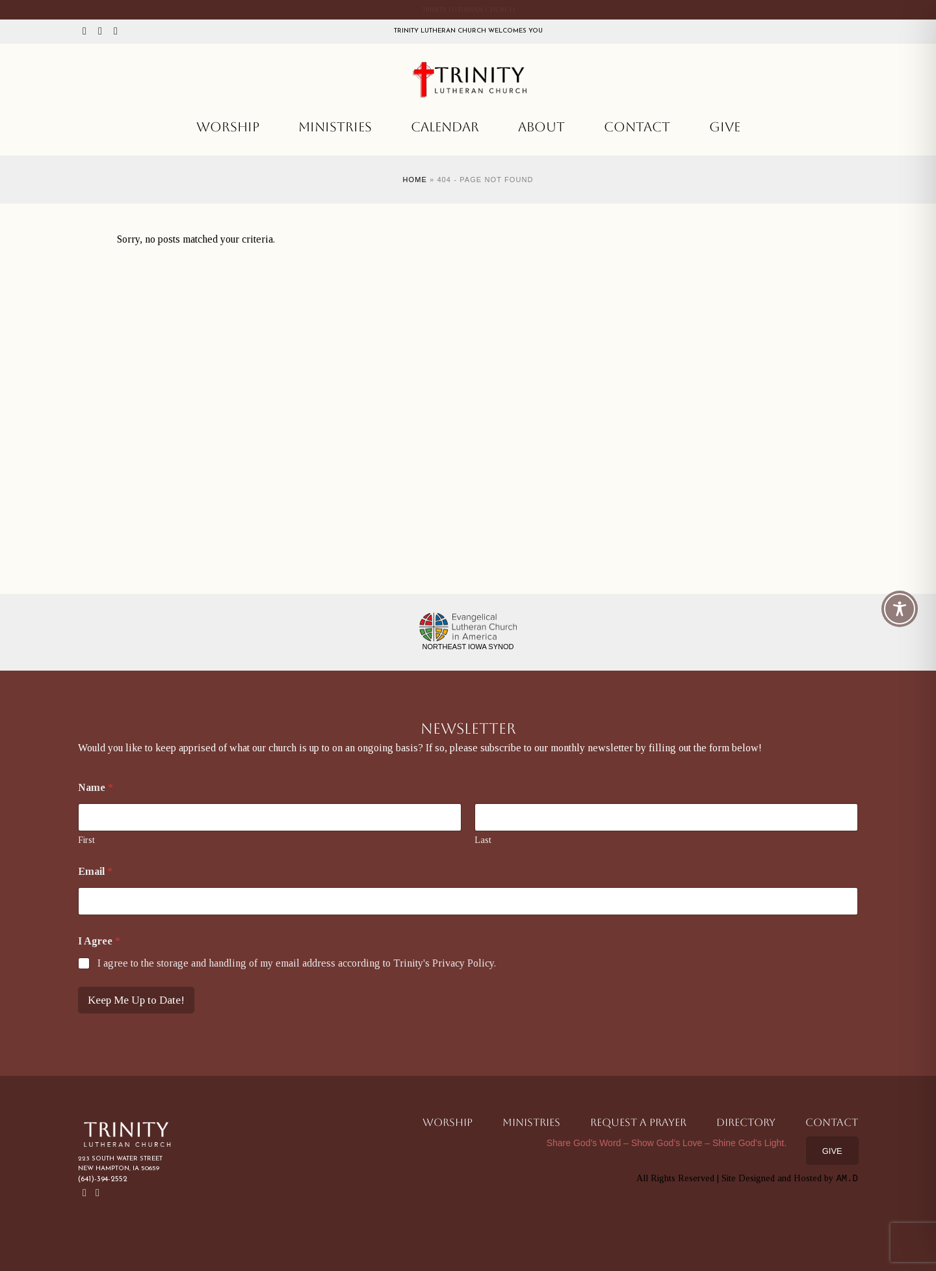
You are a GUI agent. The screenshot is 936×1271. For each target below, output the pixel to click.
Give (724, 127)
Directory (745, 1122)
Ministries (335, 127)
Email (95, 871)
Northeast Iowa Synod (468, 646)
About (541, 127)
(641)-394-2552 (102, 1179)
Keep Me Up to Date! (136, 1000)
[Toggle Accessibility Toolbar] (899, 609)
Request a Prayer (638, 1122)
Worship (227, 127)
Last (482, 840)
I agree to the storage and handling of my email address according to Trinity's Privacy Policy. (297, 963)
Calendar (445, 127)
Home (414, 179)
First (86, 840)
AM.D (847, 1178)
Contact (637, 127)
